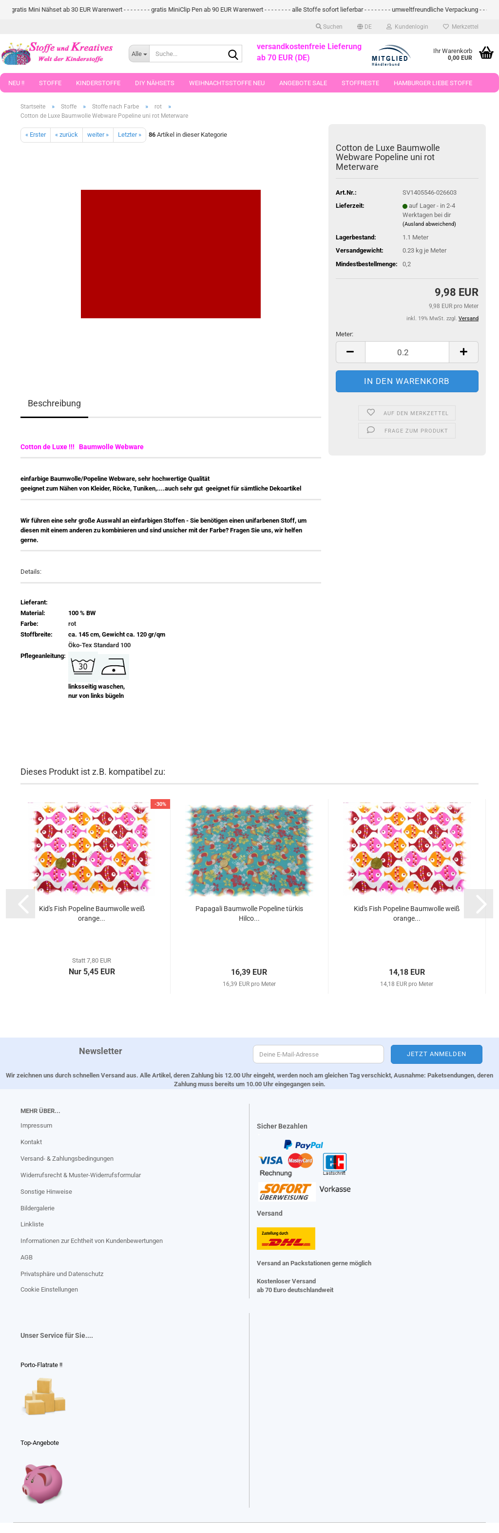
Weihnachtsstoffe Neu (227, 83)
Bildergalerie (37, 1208)
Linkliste (32, 1224)
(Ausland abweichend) (429, 224)
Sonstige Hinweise (46, 1191)
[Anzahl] (407, 352)
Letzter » (129, 134)
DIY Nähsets (154, 83)
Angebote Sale (303, 83)
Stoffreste (360, 83)
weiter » (98, 134)
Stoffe (50, 83)
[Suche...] (139, 53)
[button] (364, 26)
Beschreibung (54, 403)
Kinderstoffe (98, 83)
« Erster (35, 134)
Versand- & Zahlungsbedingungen (67, 1158)
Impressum (36, 1125)
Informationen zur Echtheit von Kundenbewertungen (91, 1240)
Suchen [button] (329, 26)
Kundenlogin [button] (407, 26)
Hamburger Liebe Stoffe (433, 83)
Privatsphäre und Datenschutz (61, 1274)
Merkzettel (461, 26)
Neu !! (16, 83)
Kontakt (31, 1142)
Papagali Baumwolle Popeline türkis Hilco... (249, 913)
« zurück (66, 134)
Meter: (344, 334)
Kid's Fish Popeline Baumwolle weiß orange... (92, 913)
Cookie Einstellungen (49, 1289)
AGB (26, 1257)
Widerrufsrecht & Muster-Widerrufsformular (80, 1175)
